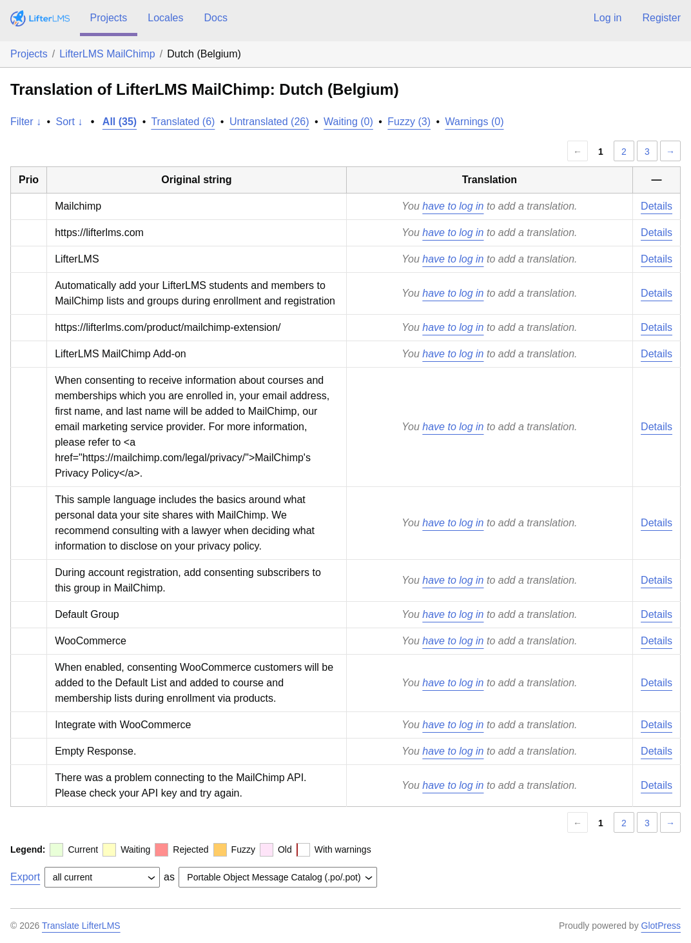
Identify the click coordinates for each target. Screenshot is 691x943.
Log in (608, 17)
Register (661, 17)
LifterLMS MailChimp (107, 53)
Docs (215, 17)
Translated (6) (183, 121)
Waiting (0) (348, 121)
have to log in (452, 206)
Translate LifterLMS (81, 925)
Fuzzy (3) (409, 121)
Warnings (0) (474, 121)
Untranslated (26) (269, 121)
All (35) (119, 121)
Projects (109, 17)
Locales (165, 17)
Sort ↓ (69, 121)
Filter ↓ (25, 121)
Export (25, 876)
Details (656, 206)
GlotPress (661, 925)
